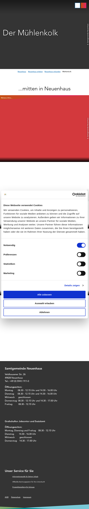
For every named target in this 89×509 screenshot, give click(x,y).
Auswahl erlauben (44, 303)
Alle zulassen (44, 294)
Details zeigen (72, 285)
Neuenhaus (22, 71)
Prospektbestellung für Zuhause (23, 487)
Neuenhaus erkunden (52, 71)
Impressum (27, 497)
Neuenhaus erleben (35, 71)
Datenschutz (15, 497)
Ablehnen (44, 312)
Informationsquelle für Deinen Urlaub (25, 477)
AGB (6, 497)
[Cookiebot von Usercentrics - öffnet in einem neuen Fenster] (72, 195)
